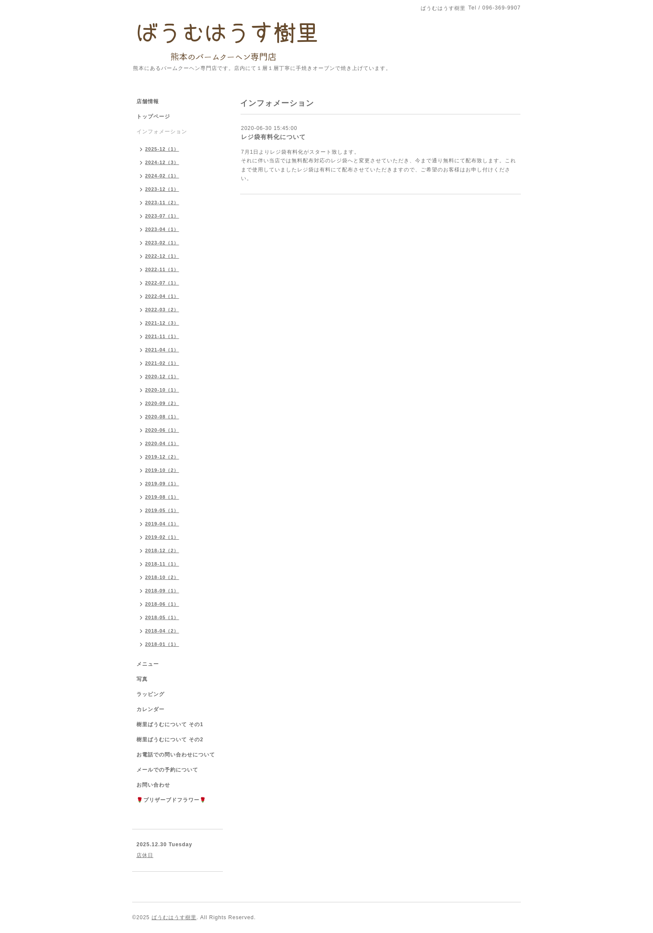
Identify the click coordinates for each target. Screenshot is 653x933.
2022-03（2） (162, 309)
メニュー (147, 664)
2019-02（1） (162, 537)
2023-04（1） (162, 229)
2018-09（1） (162, 590)
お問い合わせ (153, 785)
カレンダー (150, 709)
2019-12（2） (162, 456)
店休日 (144, 855)
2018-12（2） (162, 550)
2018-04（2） (162, 630)
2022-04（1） (162, 296)
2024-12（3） (162, 162)
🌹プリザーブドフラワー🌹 (171, 800)
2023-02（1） (162, 242)
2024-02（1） (162, 175)
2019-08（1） (162, 497)
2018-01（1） (162, 644)
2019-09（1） (162, 483)
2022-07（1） (162, 282)
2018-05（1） (162, 617)
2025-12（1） (162, 149)
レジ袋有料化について (273, 136)
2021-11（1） (162, 336)
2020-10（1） (162, 389)
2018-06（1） (162, 604)
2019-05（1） (162, 510)
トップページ (153, 117)
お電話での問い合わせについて (175, 755)
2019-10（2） (162, 470)
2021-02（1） (162, 363)
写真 (142, 679)
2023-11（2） (162, 202)
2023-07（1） (162, 215)
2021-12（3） (162, 323)
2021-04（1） (162, 349)
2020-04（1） (162, 443)
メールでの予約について (167, 770)
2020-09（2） (162, 403)
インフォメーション (161, 132)
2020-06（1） (162, 430)
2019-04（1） (162, 523)
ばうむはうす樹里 (174, 917)
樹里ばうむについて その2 (169, 740)
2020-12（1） (162, 376)
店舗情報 (147, 101)
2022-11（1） (162, 269)
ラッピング (150, 694)
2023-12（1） (162, 189)
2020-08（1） (162, 416)
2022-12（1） (162, 256)
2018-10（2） (162, 577)
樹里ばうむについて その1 (169, 724)
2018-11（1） (162, 563)
